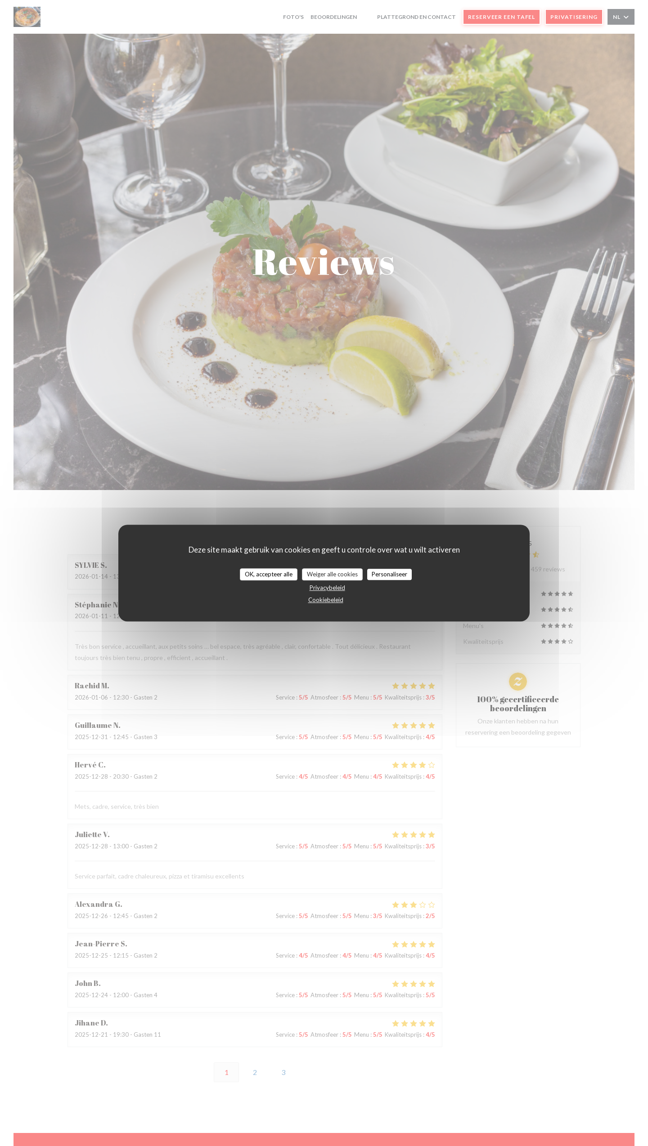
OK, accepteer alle (268, 574)
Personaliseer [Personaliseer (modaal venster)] (389, 574)
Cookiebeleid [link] (325, 599)
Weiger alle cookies (332, 574)
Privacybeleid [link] (327, 587)
